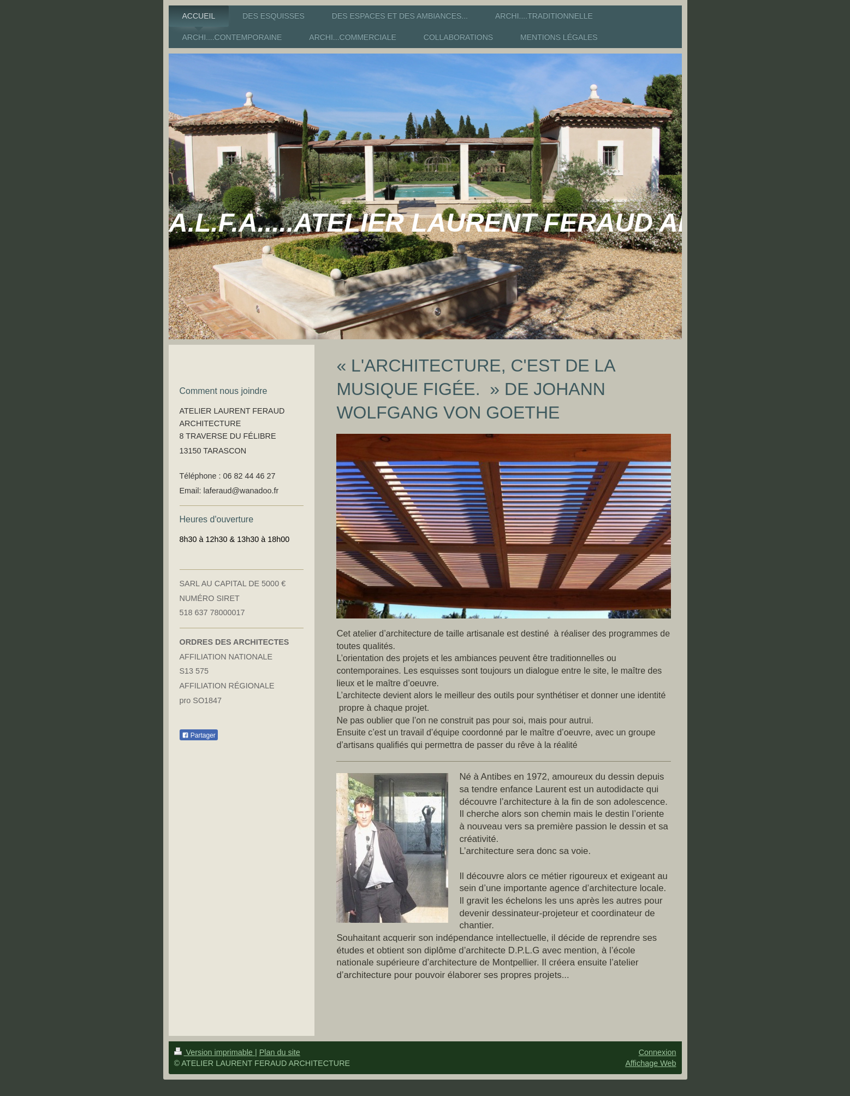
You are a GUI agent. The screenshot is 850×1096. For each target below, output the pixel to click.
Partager (199, 735)
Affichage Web (650, 1063)
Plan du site (279, 1052)
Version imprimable (214, 1052)
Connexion (657, 1052)
